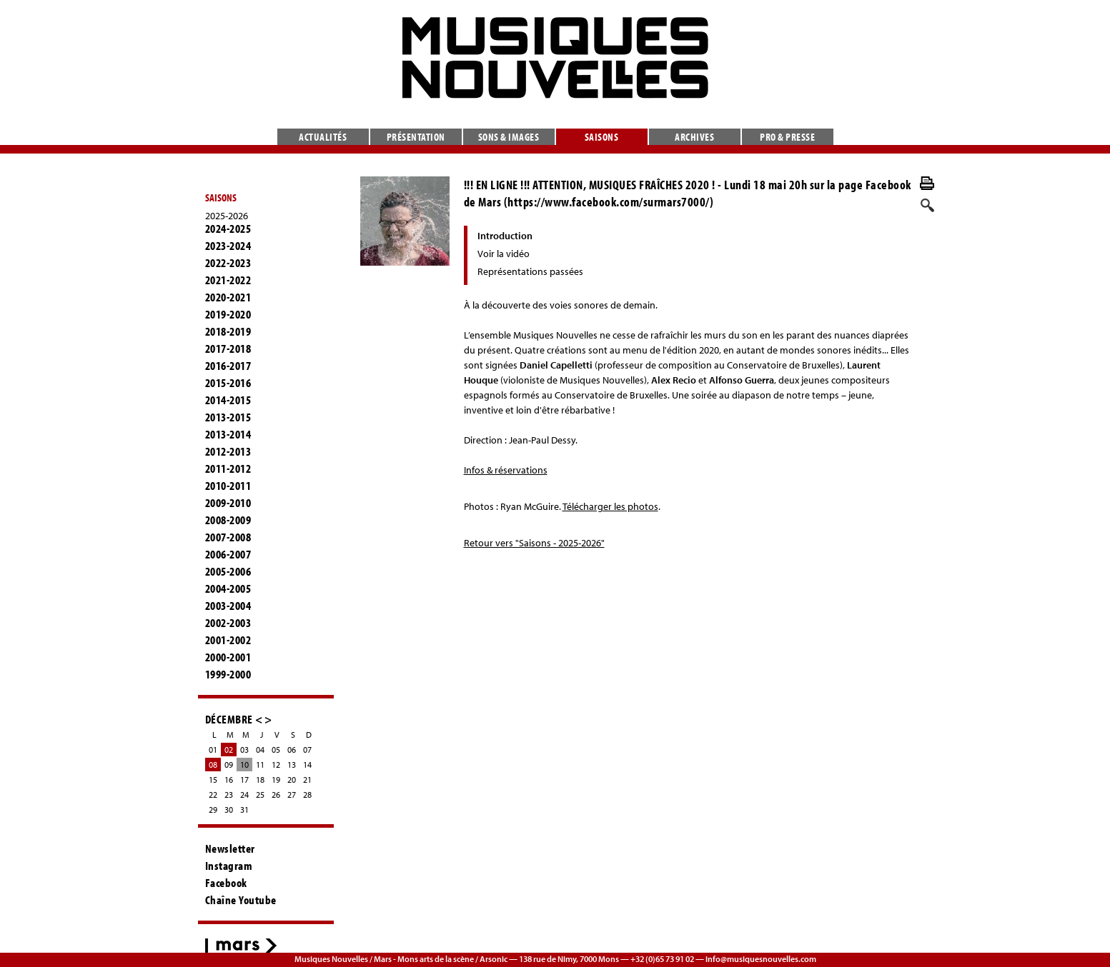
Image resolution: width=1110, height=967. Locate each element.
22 (213, 794)
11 (260, 764)
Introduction (504, 235)
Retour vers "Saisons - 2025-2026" (534, 542)
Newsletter (230, 848)
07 (307, 749)
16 (228, 779)
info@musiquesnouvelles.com (760, 958)
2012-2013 (228, 451)
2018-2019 (228, 331)
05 (276, 749)
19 (276, 779)
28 (307, 794)
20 (291, 779)
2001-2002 (228, 639)
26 (276, 794)
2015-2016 (228, 382)
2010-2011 (228, 485)
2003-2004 (228, 605)
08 (213, 764)
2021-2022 (228, 280)
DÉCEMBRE (229, 718)
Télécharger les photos (610, 506)
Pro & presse (787, 137)
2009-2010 (228, 502)
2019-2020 (228, 314)
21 (307, 779)
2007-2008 (228, 537)
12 (276, 764)
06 (291, 749)
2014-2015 (228, 400)
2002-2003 (228, 622)
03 (244, 749)
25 (260, 794)
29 (213, 809)
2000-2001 (228, 657)
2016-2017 (228, 365)
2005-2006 (228, 571)
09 (228, 764)
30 (228, 809)
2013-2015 (228, 417)
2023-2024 (228, 245)
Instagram (229, 865)
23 (228, 794)
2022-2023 (228, 262)
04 (260, 749)
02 (228, 749)
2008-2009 (228, 519)
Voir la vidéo (503, 253)
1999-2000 (228, 674)
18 (260, 779)
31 (244, 809)
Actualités (323, 137)
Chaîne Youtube (241, 899)
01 (213, 749)
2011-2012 (228, 468)
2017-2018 (228, 348)
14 (307, 764)
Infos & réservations (505, 470)
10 (244, 764)
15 (213, 779)
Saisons (602, 137)
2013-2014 (228, 434)
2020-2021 (228, 297)
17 (244, 779)
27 (291, 794)
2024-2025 (228, 228)
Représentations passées (530, 271)
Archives (694, 137)
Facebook (226, 882)
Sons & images (509, 137)
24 (244, 794)
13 (291, 764)
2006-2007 (228, 554)
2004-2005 (228, 588)
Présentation (416, 137)
